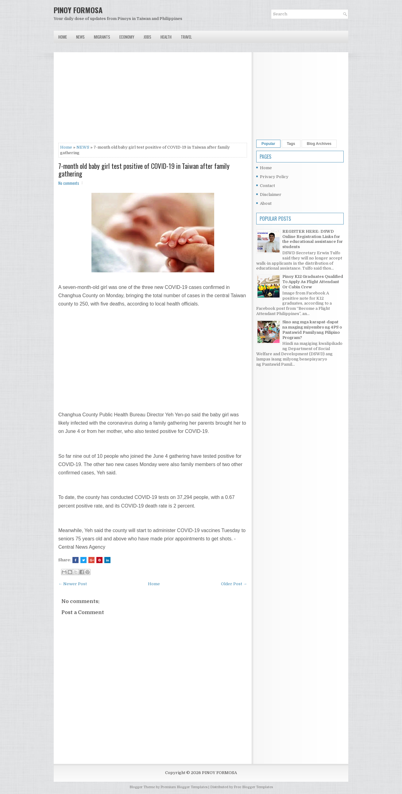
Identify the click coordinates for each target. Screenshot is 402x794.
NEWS (82, 147)
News (80, 37)
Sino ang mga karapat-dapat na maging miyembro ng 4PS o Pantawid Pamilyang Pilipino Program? (312, 330)
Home (62, 37)
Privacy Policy (274, 176)
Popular (268, 144)
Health (166, 37)
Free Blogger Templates (253, 787)
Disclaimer (270, 194)
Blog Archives (319, 144)
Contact (267, 185)
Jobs (147, 37)
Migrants (102, 37)
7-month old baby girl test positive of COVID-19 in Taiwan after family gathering (144, 169)
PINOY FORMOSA (78, 9)
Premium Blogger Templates (183, 787)
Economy (126, 37)
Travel (186, 37)
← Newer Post (72, 584)
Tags (291, 144)
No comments (68, 183)
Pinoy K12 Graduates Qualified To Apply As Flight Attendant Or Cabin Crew (312, 281)
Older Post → (234, 584)
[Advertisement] (152, 100)
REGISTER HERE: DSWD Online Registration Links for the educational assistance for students (312, 239)
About (266, 203)
